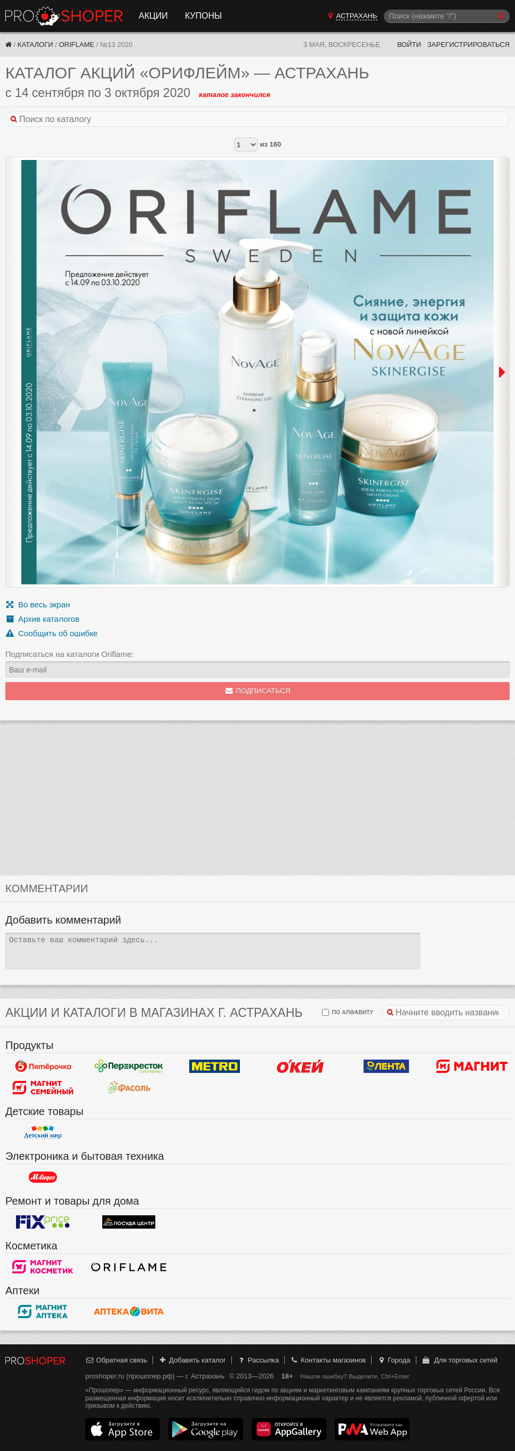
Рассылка (258, 1360)
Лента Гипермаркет (386, 1066)
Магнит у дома (472, 1066)
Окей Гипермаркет (300, 1066)
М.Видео (43, 1177)
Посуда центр (129, 1222)
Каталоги (35, 45)
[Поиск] (447, 16)
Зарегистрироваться (468, 45)
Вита (129, 1311)
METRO (215, 1066)
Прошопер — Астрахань (64, 16)
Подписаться (258, 691)
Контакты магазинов (328, 1360)
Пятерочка (43, 1066)
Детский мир (43, 1132)
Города (394, 1360)
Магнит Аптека (43, 1311)
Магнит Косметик (43, 1267)
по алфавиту (347, 1012)
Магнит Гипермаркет (43, 1088)
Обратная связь (116, 1360)
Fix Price (43, 1222)
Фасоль (129, 1088)
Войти (409, 45)
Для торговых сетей (459, 1360)
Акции (153, 15)
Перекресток (129, 1066)
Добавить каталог (192, 1360)
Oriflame (76, 45)
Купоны (203, 15)
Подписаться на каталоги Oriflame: (69, 654)
